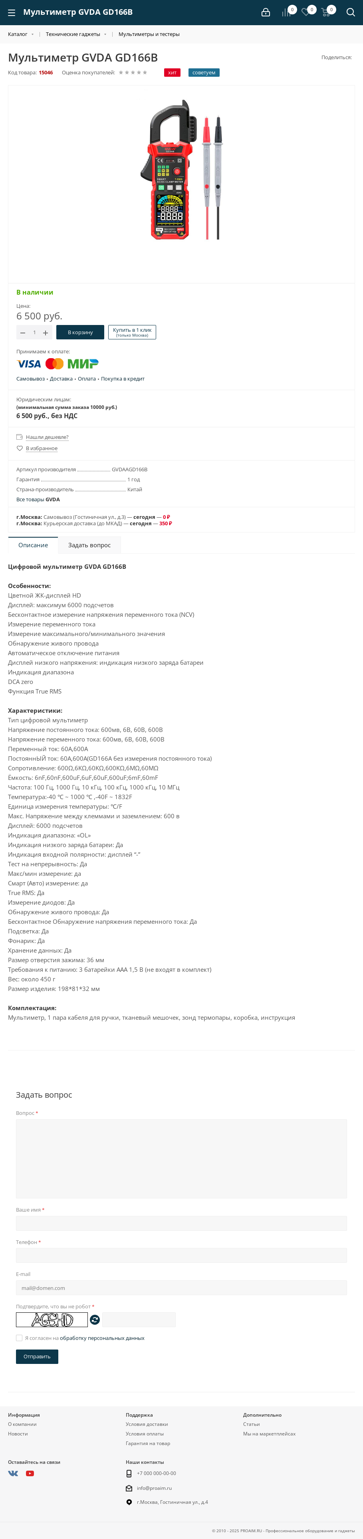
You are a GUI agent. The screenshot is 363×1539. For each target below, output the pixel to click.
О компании (22, 1424)
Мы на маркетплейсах (269, 1433)
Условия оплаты (145, 1433)
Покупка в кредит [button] (123, 378)
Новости (18, 1433)
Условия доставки (147, 1424)
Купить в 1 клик (132, 332)
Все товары (38, 499)
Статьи (251, 1424)
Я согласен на (85, 1338)
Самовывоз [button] (30, 378)
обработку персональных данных (102, 1338)
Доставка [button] (61, 378)
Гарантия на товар (148, 1443)
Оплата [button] (87, 378)
